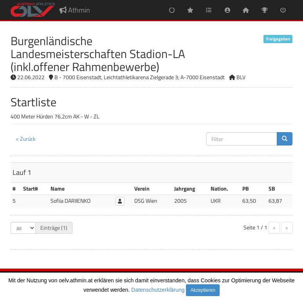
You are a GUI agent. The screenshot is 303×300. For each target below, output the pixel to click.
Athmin (75, 10)
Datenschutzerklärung (157, 290)
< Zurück (26, 139)
